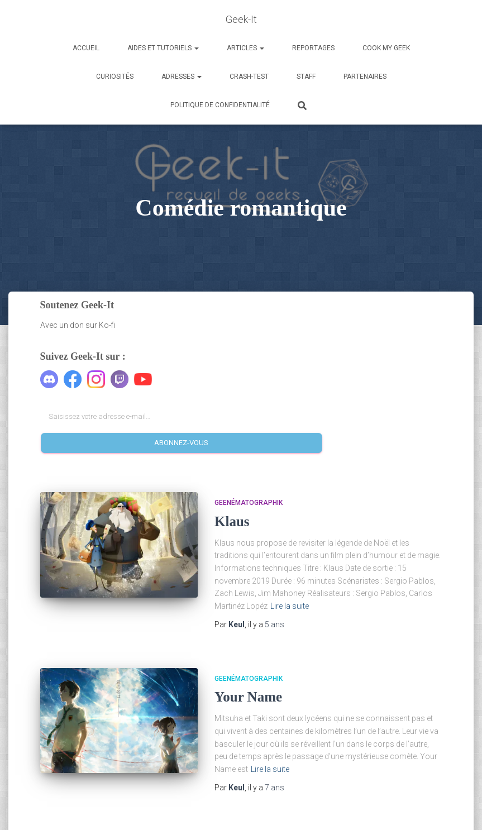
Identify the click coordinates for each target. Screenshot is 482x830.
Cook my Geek (386, 48)
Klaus (232, 521)
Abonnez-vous (181, 442)
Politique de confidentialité (220, 105)
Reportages (313, 48)
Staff (306, 76)
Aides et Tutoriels (163, 48)
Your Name (248, 696)
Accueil (86, 48)
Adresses (181, 76)
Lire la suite (289, 606)
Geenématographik (248, 503)
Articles (245, 48)
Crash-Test (249, 76)
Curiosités (114, 76)
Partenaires (364, 76)
